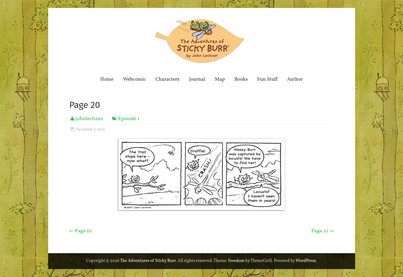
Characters (167, 79)
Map (220, 79)
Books (241, 79)
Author (295, 79)
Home (107, 79)
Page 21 (322, 231)
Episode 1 (128, 118)
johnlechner (89, 118)
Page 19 (80, 231)
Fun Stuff (267, 79)
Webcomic (134, 79)
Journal (197, 79)
